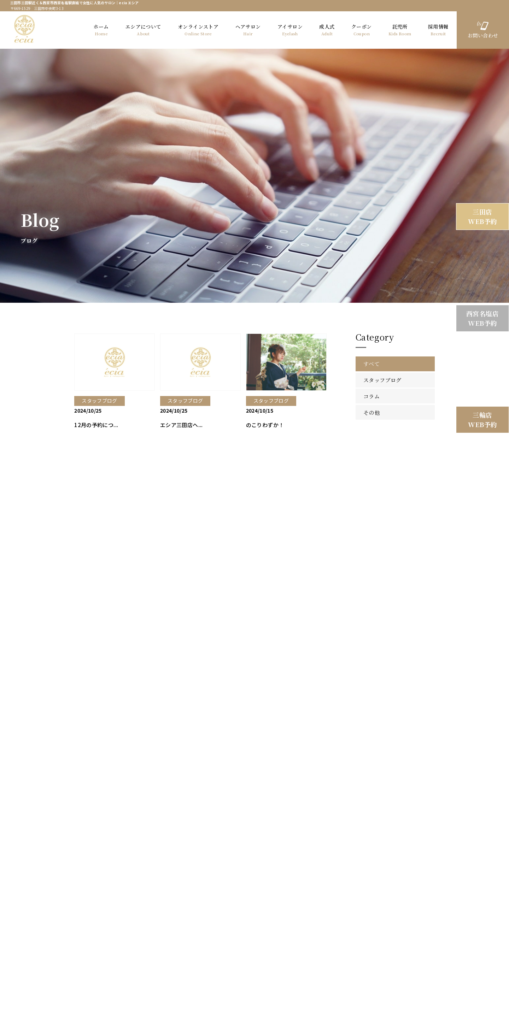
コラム (371, 395)
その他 (371, 411)
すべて (371, 363)
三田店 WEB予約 (482, 216)
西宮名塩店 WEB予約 (482, 318)
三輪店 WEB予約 (482, 419)
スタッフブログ (382, 379)
